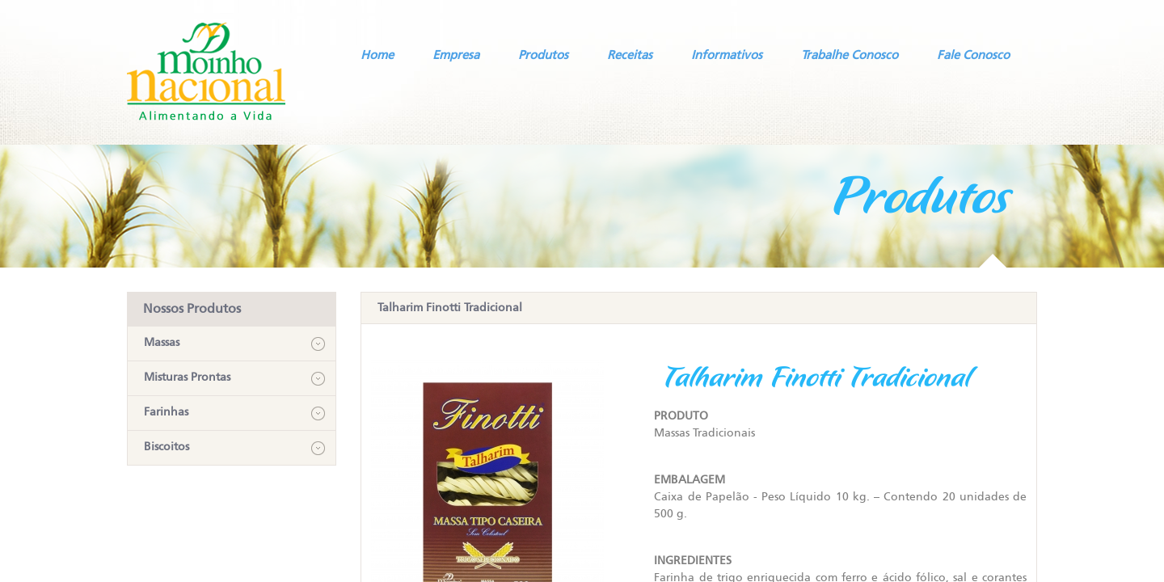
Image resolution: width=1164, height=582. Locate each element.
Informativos (726, 55)
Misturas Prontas (187, 377)
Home (377, 55)
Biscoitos (166, 447)
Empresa (455, 55)
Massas (161, 342)
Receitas (629, 55)
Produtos (543, 55)
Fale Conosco (973, 55)
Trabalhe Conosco (849, 55)
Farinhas (166, 412)
